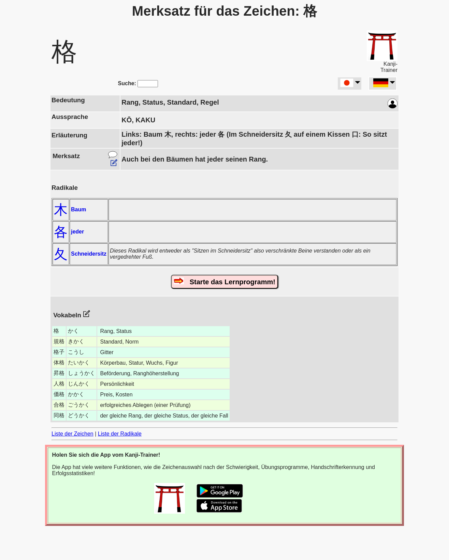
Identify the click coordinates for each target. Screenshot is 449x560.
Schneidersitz (88, 254)
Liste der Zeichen (72, 434)
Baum (78, 209)
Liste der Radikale (120, 434)
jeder (77, 231)
